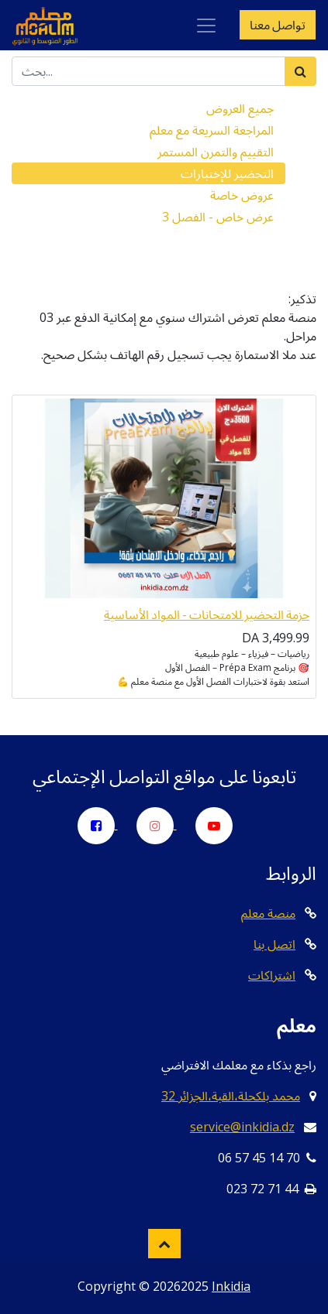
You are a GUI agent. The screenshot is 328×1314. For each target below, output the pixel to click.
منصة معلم (268, 913)
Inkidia (231, 1286)
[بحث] (300, 71)
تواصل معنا (278, 25)
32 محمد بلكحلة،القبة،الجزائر (230, 1095)
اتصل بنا (274, 944)
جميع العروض (240, 108)
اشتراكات (271, 975)
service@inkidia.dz (242, 1126)
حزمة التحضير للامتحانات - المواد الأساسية (206, 614)
